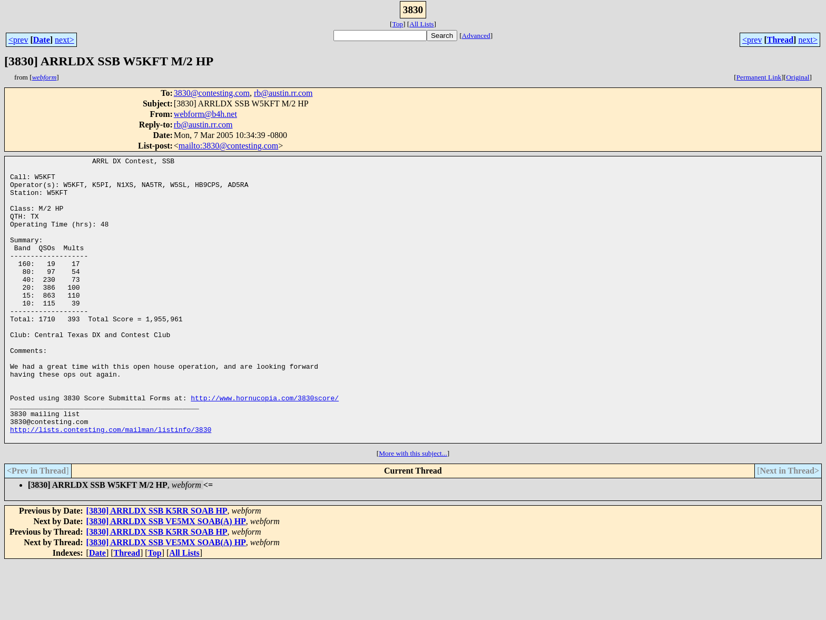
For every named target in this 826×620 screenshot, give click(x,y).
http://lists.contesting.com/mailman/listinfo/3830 (110, 484)
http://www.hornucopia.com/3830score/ (265, 446)
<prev (18, 39)
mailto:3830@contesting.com (228, 145)
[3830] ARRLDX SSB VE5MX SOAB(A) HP (166, 578)
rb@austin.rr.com (283, 92)
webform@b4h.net (205, 114)
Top (397, 24)
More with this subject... (413, 510)
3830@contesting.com (212, 92)
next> (64, 39)
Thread (780, 39)
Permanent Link (759, 77)
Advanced (476, 36)
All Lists (421, 24)
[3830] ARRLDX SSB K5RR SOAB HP (157, 567)
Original (797, 77)
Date (41, 39)
